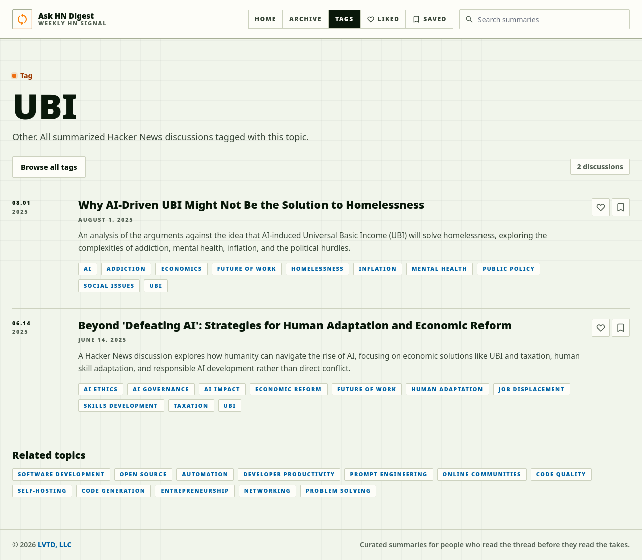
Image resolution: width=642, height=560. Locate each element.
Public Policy (509, 268)
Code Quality (561, 474)
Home (265, 19)
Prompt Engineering (388, 474)
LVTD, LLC (54, 544)
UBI (155, 285)
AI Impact (222, 389)
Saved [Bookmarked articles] (429, 19)
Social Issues (109, 285)
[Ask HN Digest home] (127, 19)
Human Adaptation (447, 389)
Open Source (143, 474)
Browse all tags (49, 167)
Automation (205, 474)
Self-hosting (42, 490)
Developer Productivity (289, 474)
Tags (344, 19)
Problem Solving (338, 490)
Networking (267, 490)
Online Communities (482, 474)
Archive (305, 19)
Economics (181, 268)
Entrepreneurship (194, 490)
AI (88, 268)
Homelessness (317, 268)
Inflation (378, 268)
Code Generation (114, 490)
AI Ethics (101, 389)
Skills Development (121, 405)
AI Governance (161, 389)
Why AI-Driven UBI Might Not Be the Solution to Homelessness (251, 204)
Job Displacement (532, 389)
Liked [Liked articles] (383, 19)
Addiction (126, 268)
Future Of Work (246, 268)
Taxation (191, 405)
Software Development (61, 474)
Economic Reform (288, 389)
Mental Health (439, 268)
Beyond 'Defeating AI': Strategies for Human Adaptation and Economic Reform (295, 325)
